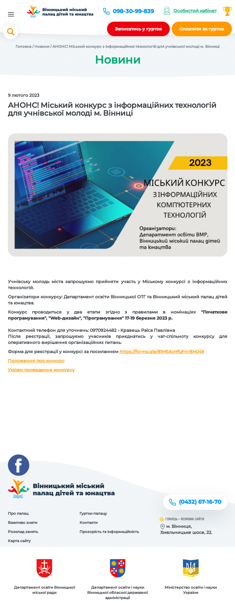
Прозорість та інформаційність (109, 531)
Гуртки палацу (93, 513)
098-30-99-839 (133, 11)
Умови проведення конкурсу (41, 370)
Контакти (89, 522)
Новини (41, 46)
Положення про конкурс (36, 360)
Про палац (18, 513)
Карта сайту (19, 540)
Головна (23, 46)
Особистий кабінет (195, 10)
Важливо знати (22, 522)
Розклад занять (23, 531)
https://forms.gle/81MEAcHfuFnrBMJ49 (161, 351)
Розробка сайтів (192, 519)
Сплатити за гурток (202, 29)
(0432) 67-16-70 (200, 502)
